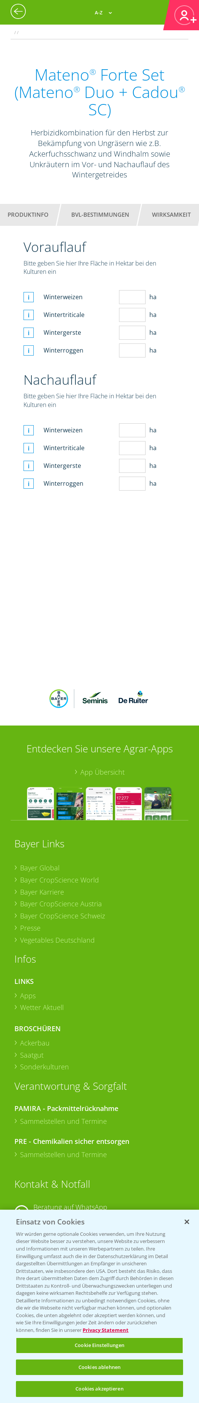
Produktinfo (28, 214)
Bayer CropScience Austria (61, 903)
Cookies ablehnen (99, 1367)
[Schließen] (187, 1221)
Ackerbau (35, 1042)
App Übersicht (102, 772)
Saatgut (32, 1055)
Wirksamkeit (171, 214)
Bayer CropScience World (59, 879)
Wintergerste (62, 332)
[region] (99, 1306)
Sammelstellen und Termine (63, 1121)
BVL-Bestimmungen (100, 214)
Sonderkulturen (44, 1066)
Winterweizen (63, 297)
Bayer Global (40, 867)
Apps (28, 995)
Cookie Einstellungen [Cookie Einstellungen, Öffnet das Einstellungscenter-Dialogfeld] (99, 1345)
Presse (30, 927)
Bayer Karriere (42, 891)
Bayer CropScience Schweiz (62, 915)
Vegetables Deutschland (57, 940)
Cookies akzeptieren (99, 1388)
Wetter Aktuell (42, 1007)
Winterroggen (63, 350)
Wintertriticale (64, 315)
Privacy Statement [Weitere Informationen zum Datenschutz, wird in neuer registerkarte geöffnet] (105, 1330)
